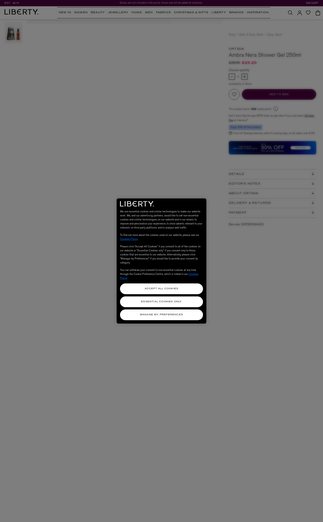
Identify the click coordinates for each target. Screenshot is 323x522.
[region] (161, 261)
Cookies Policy (129, 239)
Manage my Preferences (161, 315)
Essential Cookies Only (161, 302)
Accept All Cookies (162, 289)
